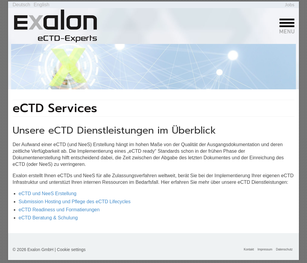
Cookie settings (71, 249)
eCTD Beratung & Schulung (48, 217)
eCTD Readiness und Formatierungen (59, 209)
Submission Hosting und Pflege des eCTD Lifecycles (75, 201)
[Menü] (286, 26)
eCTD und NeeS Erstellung (47, 193)
